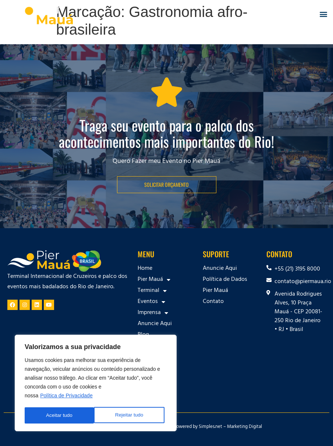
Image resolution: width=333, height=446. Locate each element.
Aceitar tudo (132, 415)
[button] (323, 14)
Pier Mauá (154, 279)
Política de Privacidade (66, 397)
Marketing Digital (244, 427)
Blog (143, 335)
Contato (213, 302)
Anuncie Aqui (155, 324)
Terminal (152, 291)
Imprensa (153, 313)
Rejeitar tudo (59, 415)
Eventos (151, 302)
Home (145, 268)
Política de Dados (225, 279)
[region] (96, 383)
